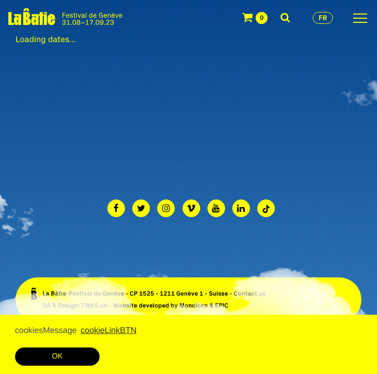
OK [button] (57, 356)
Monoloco (193, 305)
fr (322, 18)
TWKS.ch (94, 305)
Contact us (250, 293)
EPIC (221, 305)
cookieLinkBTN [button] (109, 330)
